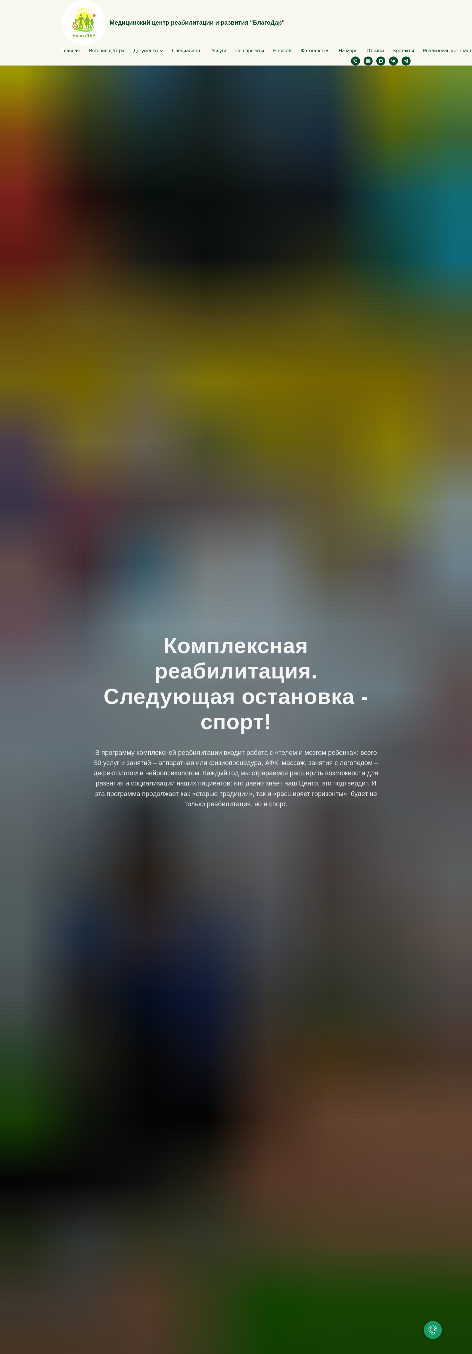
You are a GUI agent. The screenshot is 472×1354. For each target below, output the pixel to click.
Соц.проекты (249, 50)
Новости (282, 50)
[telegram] (406, 61)
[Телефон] (355, 61)
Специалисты (187, 50)
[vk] (393, 61)
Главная (70, 50)
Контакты (403, 50)
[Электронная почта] (368, 61)
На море (348, 50)
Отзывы (375, 50)
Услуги (219, 50)
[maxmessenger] (380, 61)
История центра (106, 50)
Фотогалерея (315, 50)
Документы (145, 50)
